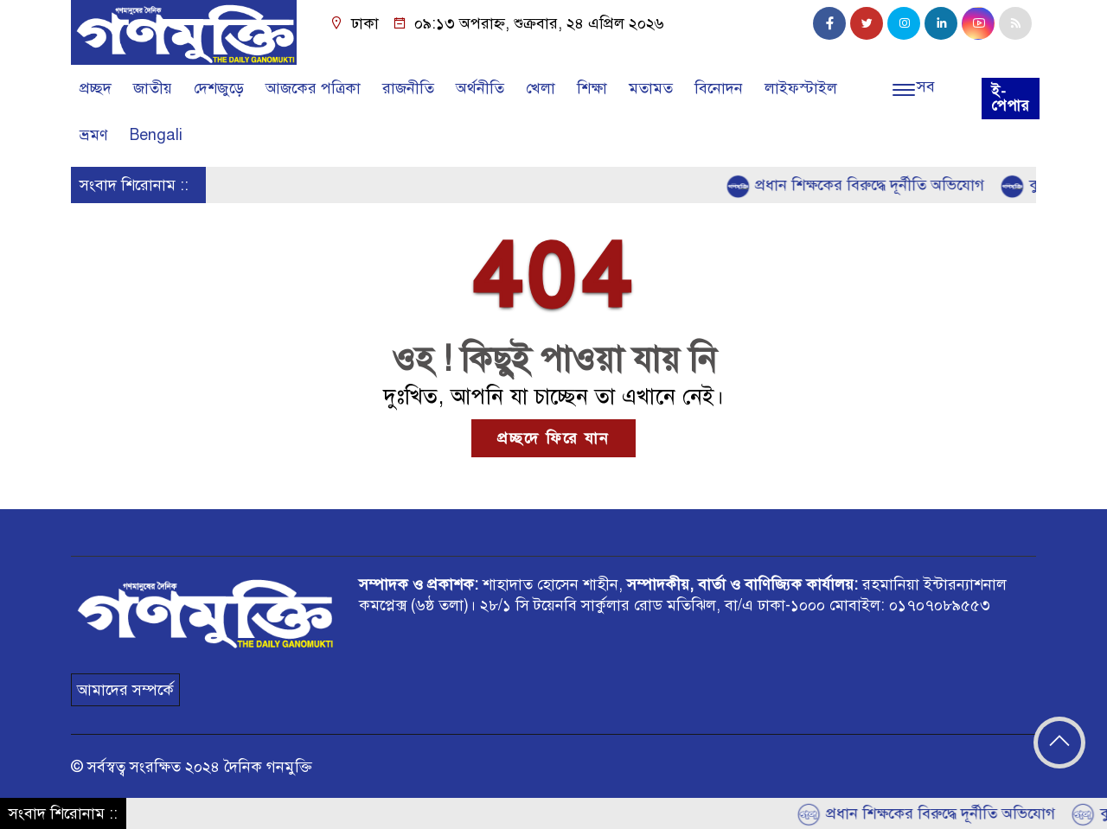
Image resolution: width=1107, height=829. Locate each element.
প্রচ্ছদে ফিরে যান (553, 438)
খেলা (540, 88)
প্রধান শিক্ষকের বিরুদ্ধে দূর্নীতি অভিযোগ (859, 186)
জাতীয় (152, 88)
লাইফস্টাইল (801, 88)
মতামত (651, 88)
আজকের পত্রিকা (313, 88)
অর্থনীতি (480, 88)
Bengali (156, 134)
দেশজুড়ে (219, 88)
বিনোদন (718, 88)
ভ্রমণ (94, 134)
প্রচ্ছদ (96, 88)
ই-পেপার (1010, 98)
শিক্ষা (592, 88)
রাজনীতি (408, 88)
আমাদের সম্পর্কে (125, 689)
